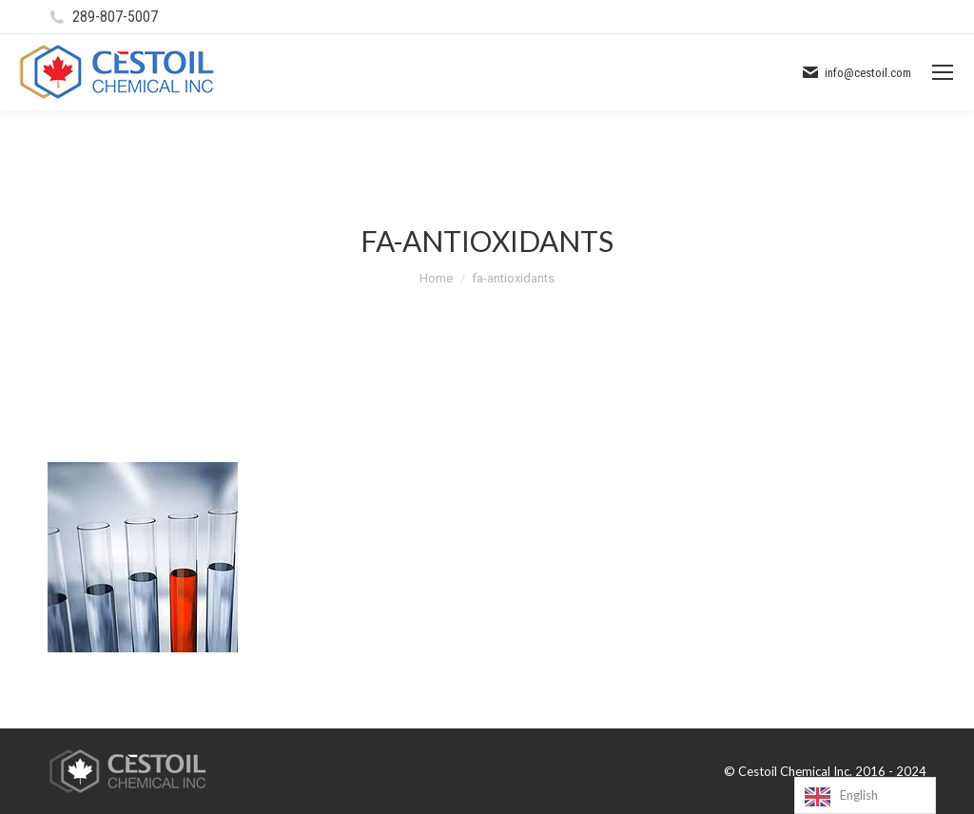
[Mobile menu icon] (942, 72)
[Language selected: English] (865, 795)
